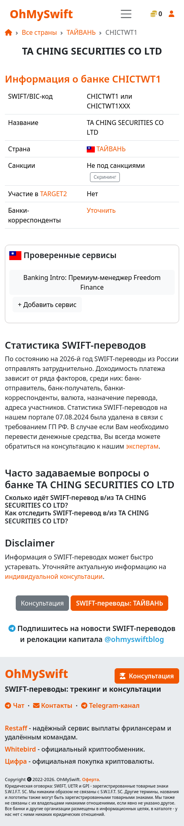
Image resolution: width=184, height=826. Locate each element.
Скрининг (105, 177)
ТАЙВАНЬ (81, 32)
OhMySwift (41, 13)
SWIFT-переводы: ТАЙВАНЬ (119, 603)
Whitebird (20, 749)
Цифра (16, 761)
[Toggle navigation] (126, 14)
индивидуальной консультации (53, 576)
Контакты (53, 705)
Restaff (16, 728)
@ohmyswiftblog (134, 639)
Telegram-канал (110, 705)
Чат (14, 705)
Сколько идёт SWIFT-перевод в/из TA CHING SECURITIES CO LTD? (75, 501)
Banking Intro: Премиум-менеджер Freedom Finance (92, 282)
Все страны (39, 32)
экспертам (142, 446)
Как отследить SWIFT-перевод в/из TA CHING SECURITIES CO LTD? (77, 517)
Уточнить (101, 210)
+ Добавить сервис (47, 304)
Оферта (90, 779)
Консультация (42, 603)
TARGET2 (53, 193)
